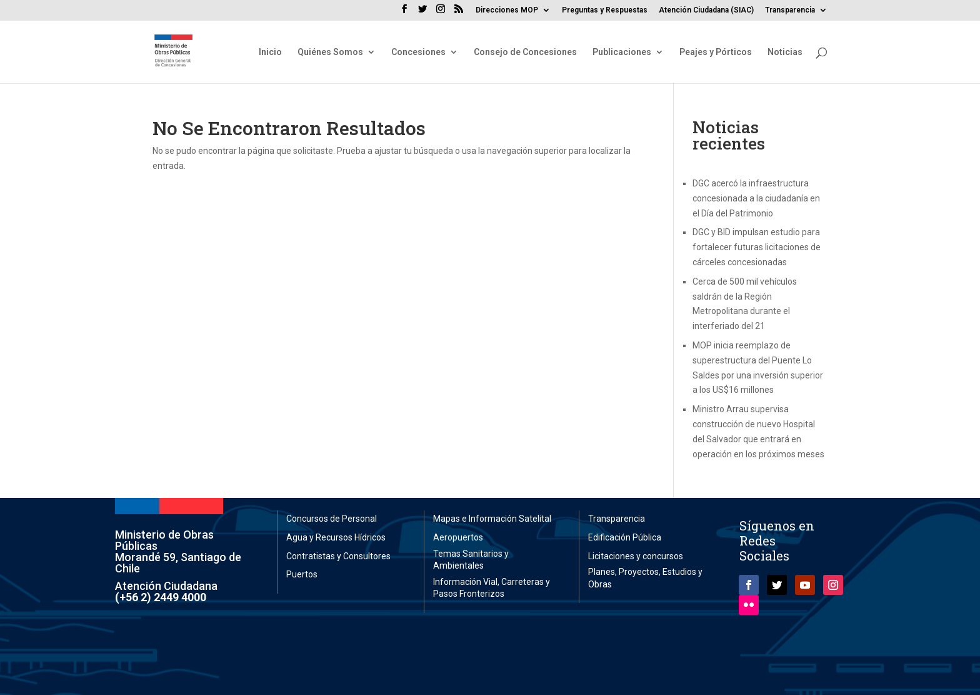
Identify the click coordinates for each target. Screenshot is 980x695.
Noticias (785, 52)
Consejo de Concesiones (525, 52)
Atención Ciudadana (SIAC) (706, 10)
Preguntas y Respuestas (605, 10)
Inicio (270, 52)
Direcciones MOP (507, 10)
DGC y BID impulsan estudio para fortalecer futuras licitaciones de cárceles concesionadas (756, 247)
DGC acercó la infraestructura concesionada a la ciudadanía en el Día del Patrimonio (756, 198)
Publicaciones (621, 52)
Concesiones (418, 52)
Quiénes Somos (330, 52)
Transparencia (790, 10)
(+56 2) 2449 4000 (160, 597)
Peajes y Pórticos (715, 52)
